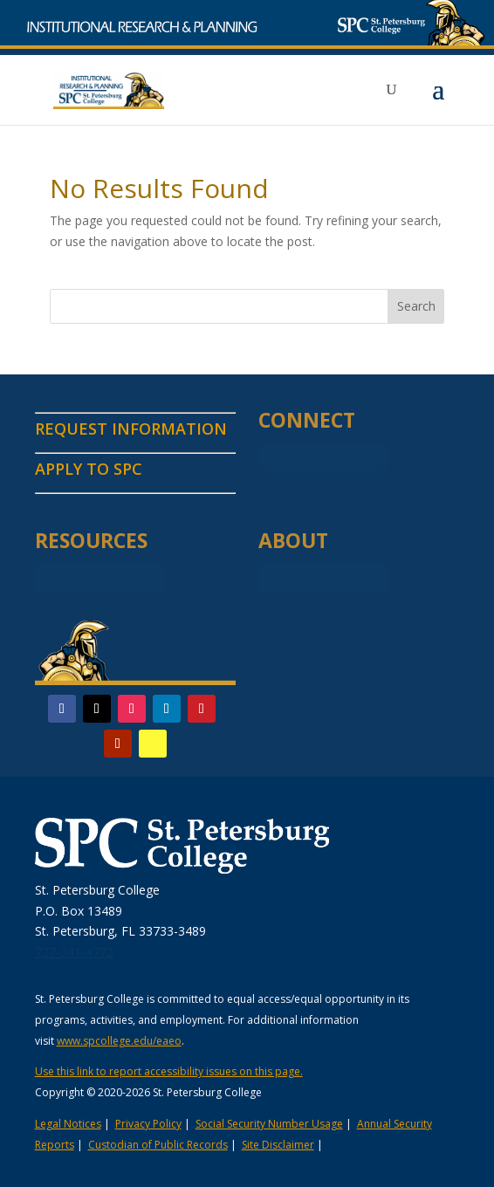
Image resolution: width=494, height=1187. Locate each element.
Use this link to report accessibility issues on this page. (169, 1071)
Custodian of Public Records (158, 1144)
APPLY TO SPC (88, 468)
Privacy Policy (148, 1123)
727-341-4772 (74, 951)
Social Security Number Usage (269, 1123)
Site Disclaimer (278, 1144)
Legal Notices (68, 1123)
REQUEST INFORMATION (131, 428)
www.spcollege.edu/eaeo (119, 1040)
